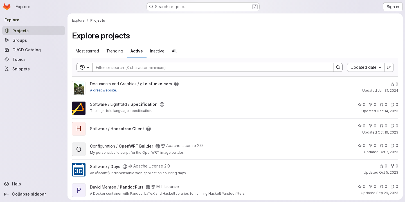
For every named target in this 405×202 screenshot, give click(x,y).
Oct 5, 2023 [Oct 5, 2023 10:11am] (388, 172)
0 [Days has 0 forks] (394, 166)
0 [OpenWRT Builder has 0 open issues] (394, 145)
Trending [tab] (114, 51)
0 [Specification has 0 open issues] (394, 104)
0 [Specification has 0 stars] (361, 104)
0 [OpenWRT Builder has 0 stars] (361, 145)
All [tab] (174, 51)
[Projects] (33, 30)
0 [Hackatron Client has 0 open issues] (394, 125)
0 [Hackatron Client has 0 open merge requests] (383, 125)
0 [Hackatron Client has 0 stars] (361, 125)
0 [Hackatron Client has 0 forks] (372, 125)
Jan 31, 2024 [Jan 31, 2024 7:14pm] (388, 90)
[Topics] (33, 59)
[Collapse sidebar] (33, 194)
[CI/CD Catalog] (33, 49)
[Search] (210, 67)
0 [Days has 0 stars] (383, 166)
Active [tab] (136, 51)
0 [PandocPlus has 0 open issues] (394, 186)
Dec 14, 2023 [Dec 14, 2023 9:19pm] (387, 111)
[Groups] (33, 40)
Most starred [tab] (87, 51)
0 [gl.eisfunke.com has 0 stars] (394, 84)
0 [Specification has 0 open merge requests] (383, 104)
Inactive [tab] (157, 51)
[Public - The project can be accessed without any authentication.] (176, 84)
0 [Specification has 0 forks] (372, 104)
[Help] (33, 184)
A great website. (103, 90)
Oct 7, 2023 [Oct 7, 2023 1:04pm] (388, 152)
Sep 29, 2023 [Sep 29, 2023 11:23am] (387, 193)
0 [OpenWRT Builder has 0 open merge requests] (383, 145)
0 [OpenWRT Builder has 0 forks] (372, 145)
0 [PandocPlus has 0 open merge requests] (383, 186)
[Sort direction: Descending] (389, 67)
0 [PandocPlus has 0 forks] (372, 186)
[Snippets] (33, 68)
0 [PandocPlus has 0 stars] (361, 186)
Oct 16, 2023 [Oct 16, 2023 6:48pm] (388, 132)
